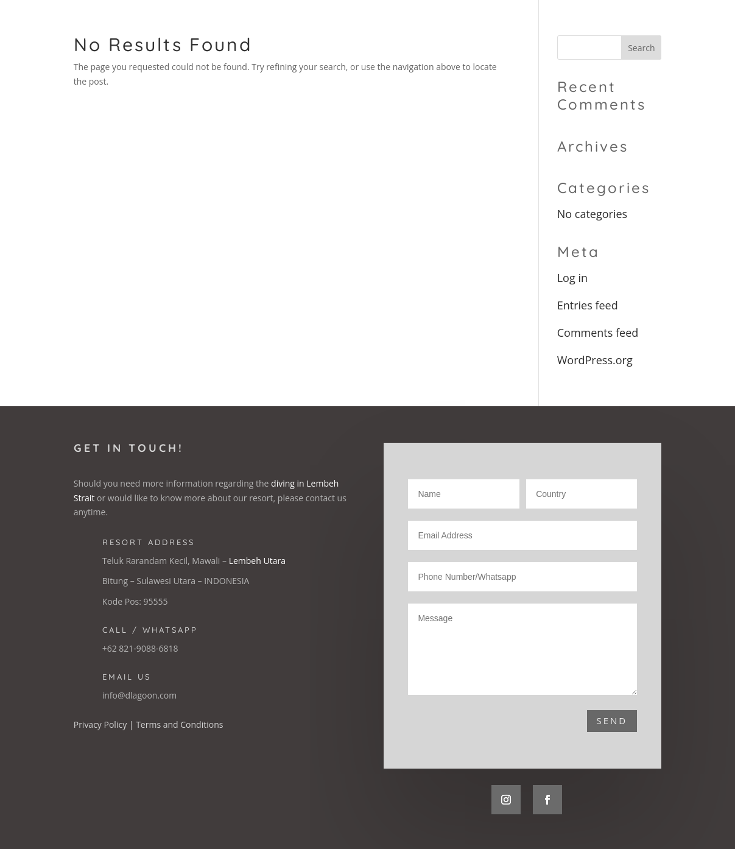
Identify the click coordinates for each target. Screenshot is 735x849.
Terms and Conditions (179, 724)
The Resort (417, 26)
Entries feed (587, 305)
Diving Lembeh (577, 26)
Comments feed (598, 332)
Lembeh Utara (257, 560)
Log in (572, 277)
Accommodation (494, 26)
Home (367, 26)
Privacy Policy (100, 724)
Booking (641, 26)
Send (612, 720)
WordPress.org (595, 360)
